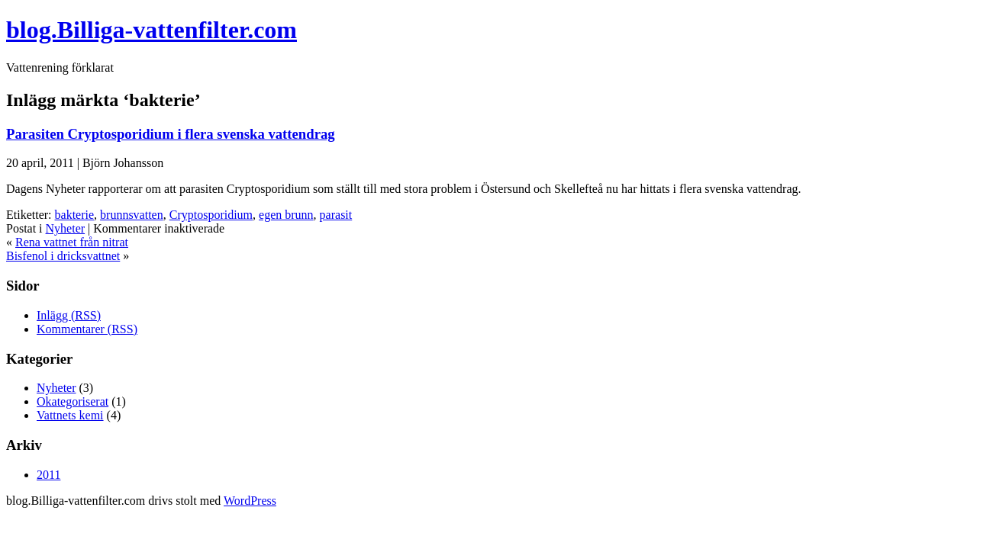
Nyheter (65, 228)
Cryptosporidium (211, 214)
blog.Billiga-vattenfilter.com (151, 29)
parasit (336, 214)
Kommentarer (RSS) (87, 329)
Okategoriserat (72, 401)
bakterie (75, 214)
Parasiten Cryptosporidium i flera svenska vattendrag (170, 134)
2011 (48, 474)
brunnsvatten (131, 214)
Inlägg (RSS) (69, 315)
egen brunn (286, 214)
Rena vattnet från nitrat (71, 242)
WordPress (250, 500)
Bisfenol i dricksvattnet (63, 255)
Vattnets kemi (70, 415)
